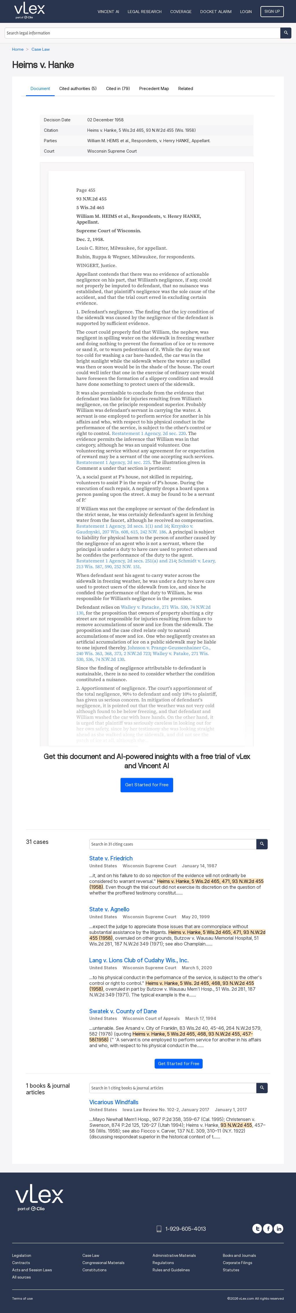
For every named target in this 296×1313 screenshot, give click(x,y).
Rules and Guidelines (171, 1270)
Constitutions (94, 1270)
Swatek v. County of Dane (123, 1011)
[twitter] (257, 1228)
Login (246, 11)
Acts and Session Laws (32, 1270)
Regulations (163, 1263)
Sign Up (272, 11)
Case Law (90, 1255)
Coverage (181, 11)
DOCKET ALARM (216, 11)
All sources (21, 1277)
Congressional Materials (103, 1263)
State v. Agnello (109, 909)
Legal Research (145, 11)
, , (134, 529)
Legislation (21, 1255)
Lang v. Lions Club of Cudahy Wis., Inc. (139, 960)
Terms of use (22, 1298)
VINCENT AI (108, 11)
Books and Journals (239, 1255)
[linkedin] (278, 1228)
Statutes (231, 1270)
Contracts (21, 1263)
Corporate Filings (237, 1263)
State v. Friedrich (111, 858)
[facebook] (268, 1228)
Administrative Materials (174, 1255)
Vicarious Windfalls (113, 1102)
